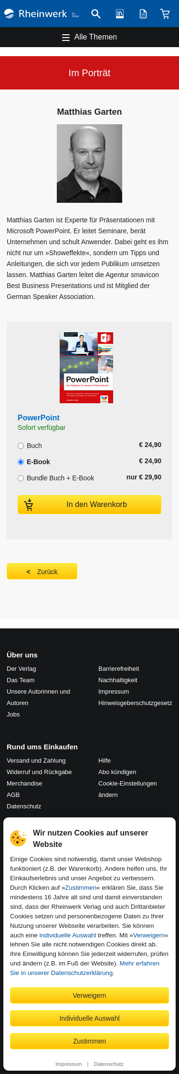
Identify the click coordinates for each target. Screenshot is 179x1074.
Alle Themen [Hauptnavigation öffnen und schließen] (95, 37)
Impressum (68, 1064)
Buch (30, 444)
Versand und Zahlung (36, 760)
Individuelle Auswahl (89, 1018)
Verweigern (149, 935)
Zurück (47, 572)
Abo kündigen (117, 772)
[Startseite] (41, 14)
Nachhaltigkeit (117, 680)
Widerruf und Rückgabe (39, 772)
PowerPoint (39, 418)
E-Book (34, 461)
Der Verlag (21, 668)
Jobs (13, 714)
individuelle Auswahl (67, 935)
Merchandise (24, 783)
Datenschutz (109, 1064)
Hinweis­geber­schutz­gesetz (135, 702)
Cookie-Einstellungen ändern (127, 789)
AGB (13, 794)
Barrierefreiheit (118, 668)
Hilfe (104, 760)
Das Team (20, 680)
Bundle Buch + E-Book (56, 477)
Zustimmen (80, 887)
